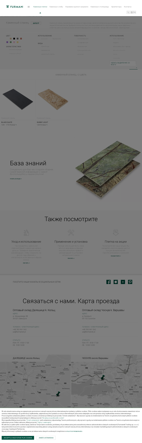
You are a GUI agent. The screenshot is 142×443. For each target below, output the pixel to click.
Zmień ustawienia (46, 438)
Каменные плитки (14, 11)
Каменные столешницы (74, 10)
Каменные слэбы (30, 10)
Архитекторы (90, 10)
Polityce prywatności (74, 431)
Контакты (101, 10)
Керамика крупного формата (50, 10)
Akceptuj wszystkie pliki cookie (18, 438)
